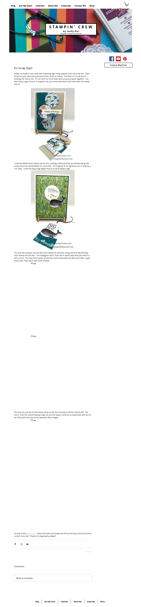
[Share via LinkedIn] (27, 544)
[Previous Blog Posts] (118, 65)
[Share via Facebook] (15, 544)
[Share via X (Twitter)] (21, 544)
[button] (126, 4)
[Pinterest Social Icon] (124, 58)
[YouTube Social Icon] (118, 58)
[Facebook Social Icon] (111, 58)
